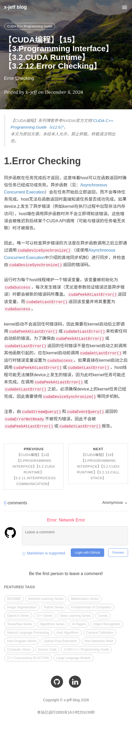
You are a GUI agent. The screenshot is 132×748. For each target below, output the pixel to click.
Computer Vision (19, 649)
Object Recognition (106, 624)
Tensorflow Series (19, 624)
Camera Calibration (99, 632)
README (14, 599)
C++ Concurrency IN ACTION (28, 658)
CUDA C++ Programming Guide (29, 26)
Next (98, 463)
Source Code (47, 649)
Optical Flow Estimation (60, 641)
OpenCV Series (18, 616)
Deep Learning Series (75, 616)
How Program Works (21, 641)
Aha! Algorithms (67, 632)
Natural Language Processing (28, 632)
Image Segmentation (22, 607)
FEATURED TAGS (19, 587)
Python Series (54, 607)
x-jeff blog (15, 7)
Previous (34, 466)
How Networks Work (99, 641)
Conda (102, 616)
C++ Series (44, 616)
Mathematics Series (85, 599)
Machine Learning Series (45, 599)
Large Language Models (73, 658)
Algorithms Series (52, 624)
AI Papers (79, 624)
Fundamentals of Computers (91, 607)
